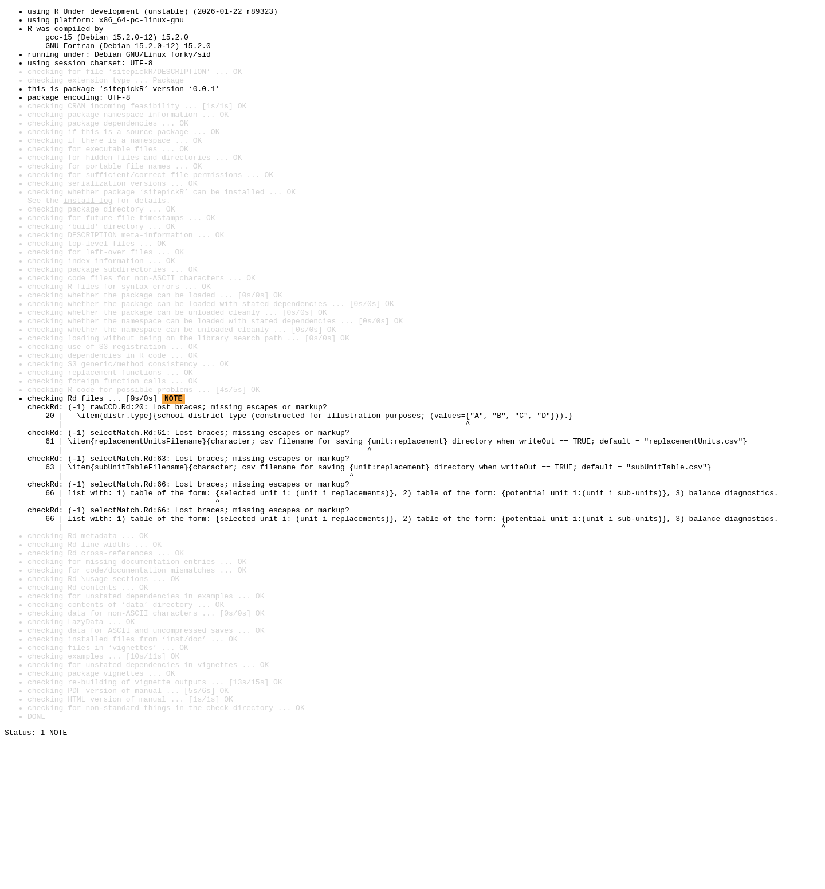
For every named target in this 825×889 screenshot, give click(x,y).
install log (87, 239)
